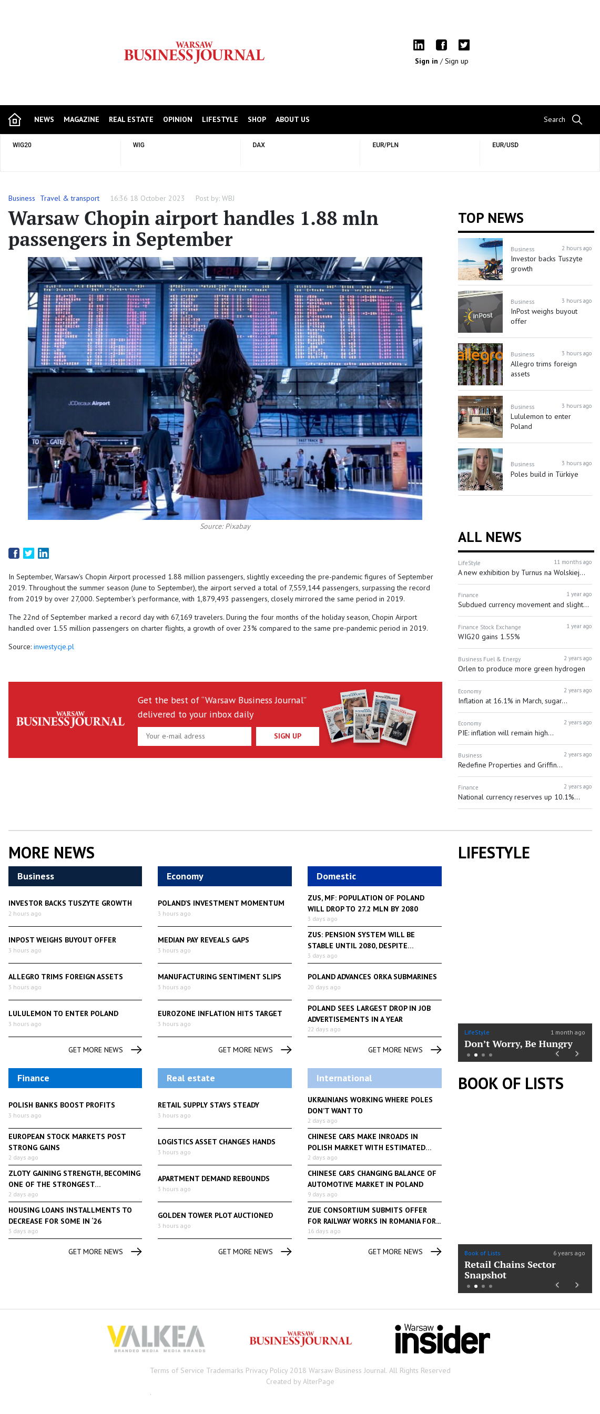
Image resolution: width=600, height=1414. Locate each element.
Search (554, 119)
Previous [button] (557, 1053)
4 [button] (490, 1055)
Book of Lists (511, 1083)
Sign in (427, 61)
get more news (105, 1050)
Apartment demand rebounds (214, 1178)
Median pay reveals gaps (203, 940)
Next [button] (578, 1053)
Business (21, 198)
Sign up (457, 61)
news (44, 119)
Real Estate (131, 119)
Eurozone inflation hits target (220, 1013)
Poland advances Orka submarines (372, 976)
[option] (525, 964)
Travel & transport (69, 198)
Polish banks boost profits (61, 1105)
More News (51, 853)
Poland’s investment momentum (221, 903)
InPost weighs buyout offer (62, 940)
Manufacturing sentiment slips (219, 976)
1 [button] (468, 1055)
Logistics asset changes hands (217, 1141)
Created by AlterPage (300, 1381)
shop (257, 119)
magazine (81, 119)
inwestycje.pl (54, 646)
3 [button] (483, 1055)
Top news (491, 218)
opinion (177, 119)
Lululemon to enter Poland (63, 1013)
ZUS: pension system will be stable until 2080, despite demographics (361, 945)
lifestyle (220, 119)
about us (293, 119)
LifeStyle (477, 1032)
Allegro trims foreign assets (65, 976)
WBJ (228, 198)
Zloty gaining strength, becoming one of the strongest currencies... (74, 1184)
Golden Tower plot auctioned (215, 1215)
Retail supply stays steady (208, 1105)
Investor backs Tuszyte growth (70, 903)
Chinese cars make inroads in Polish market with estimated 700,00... (366, 1147)
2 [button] (475, 1055)
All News (490, 537)
